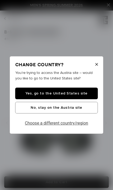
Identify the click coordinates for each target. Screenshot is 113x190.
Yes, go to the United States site (56, 93)
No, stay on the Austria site (56, 108)
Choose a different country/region (56, 123)
